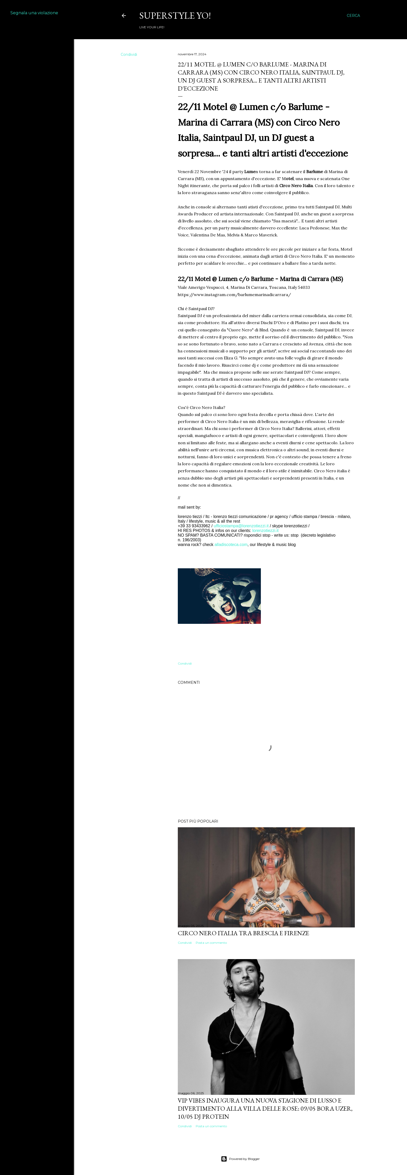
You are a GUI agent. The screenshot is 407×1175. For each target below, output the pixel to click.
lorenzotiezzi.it (265, 530)
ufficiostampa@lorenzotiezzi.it (241, 526)
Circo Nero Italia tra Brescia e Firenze (243, 933)
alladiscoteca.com (230, 544)
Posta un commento (211, 943)
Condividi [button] (129, 54)
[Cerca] (353, 15)
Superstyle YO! (175, 15)
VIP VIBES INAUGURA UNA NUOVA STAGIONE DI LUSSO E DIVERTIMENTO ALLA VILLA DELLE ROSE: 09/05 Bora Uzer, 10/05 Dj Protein (265, 1108)
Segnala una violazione (34, 12)
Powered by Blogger (240, 1159)
